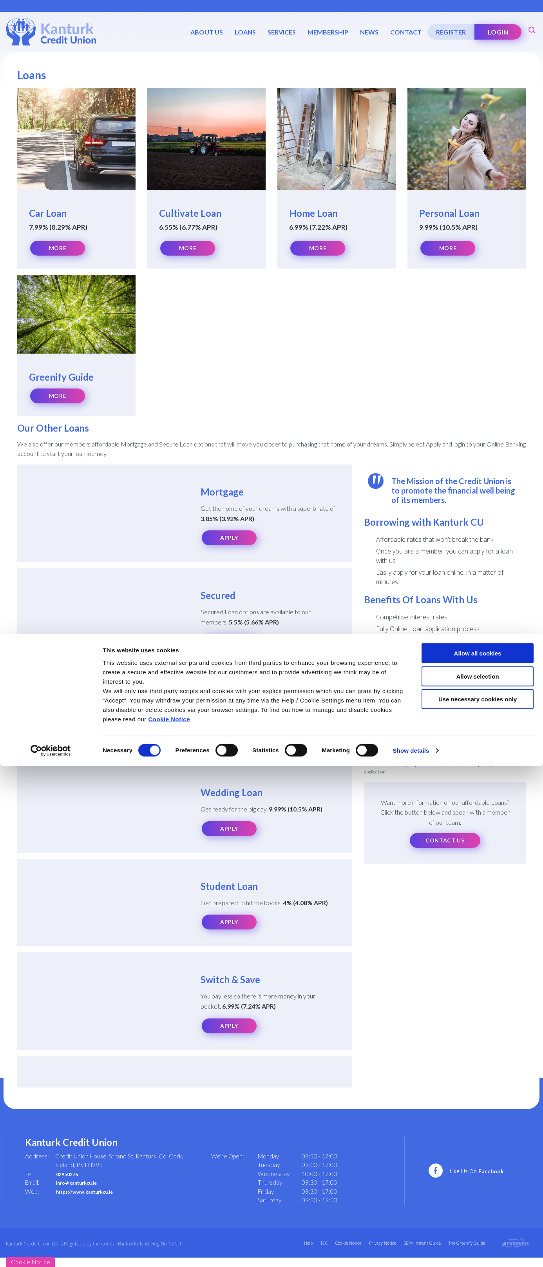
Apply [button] (229, 540)
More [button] (57, 248)
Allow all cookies (477, 1154)
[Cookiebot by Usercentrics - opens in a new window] (50, 1252)
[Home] (51, 30)
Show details (411, 1251)
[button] (531, 29)
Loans (243, 32)
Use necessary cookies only (477, 1200)
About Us (204, 32)
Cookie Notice (169, 1219)
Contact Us (445, 843)
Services (280, 32)
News (367, 32)
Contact (404, 32)
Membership (326, 32)
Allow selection (477, 1177)
